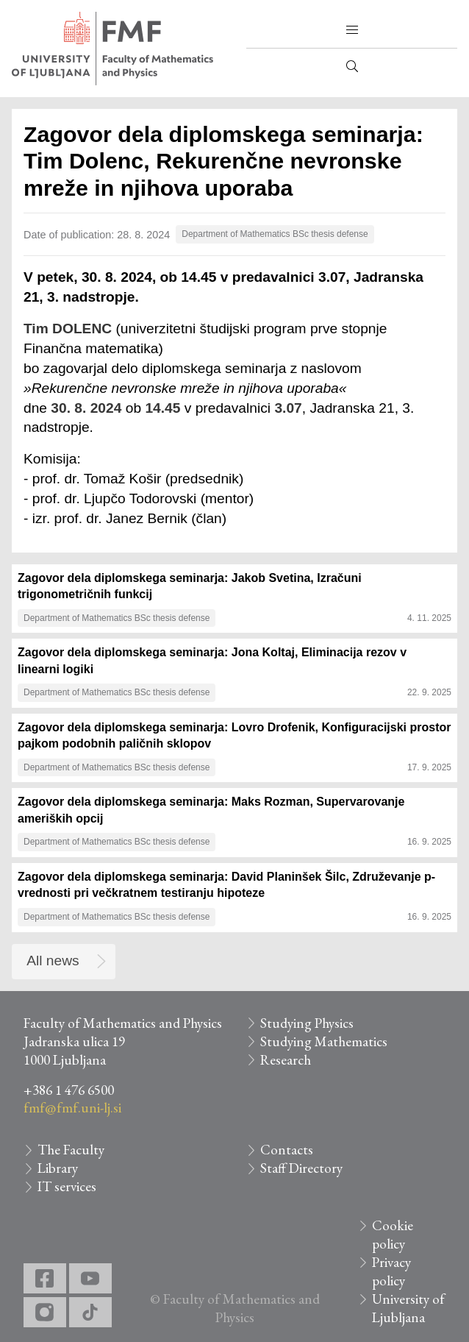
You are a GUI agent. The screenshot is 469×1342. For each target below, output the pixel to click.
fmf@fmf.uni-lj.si (72, 1107)
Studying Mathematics (323, 1041)
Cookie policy (392, 1234)
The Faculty (70, 1149)
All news (52, 960)
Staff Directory (301, 1168)
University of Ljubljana (408, 1308)
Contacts (286, 1149)
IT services (66, 1186)
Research (285, 1060)
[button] (352, 30)
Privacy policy (391, 1271)
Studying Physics (307, 1023)
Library (57, 1168)
